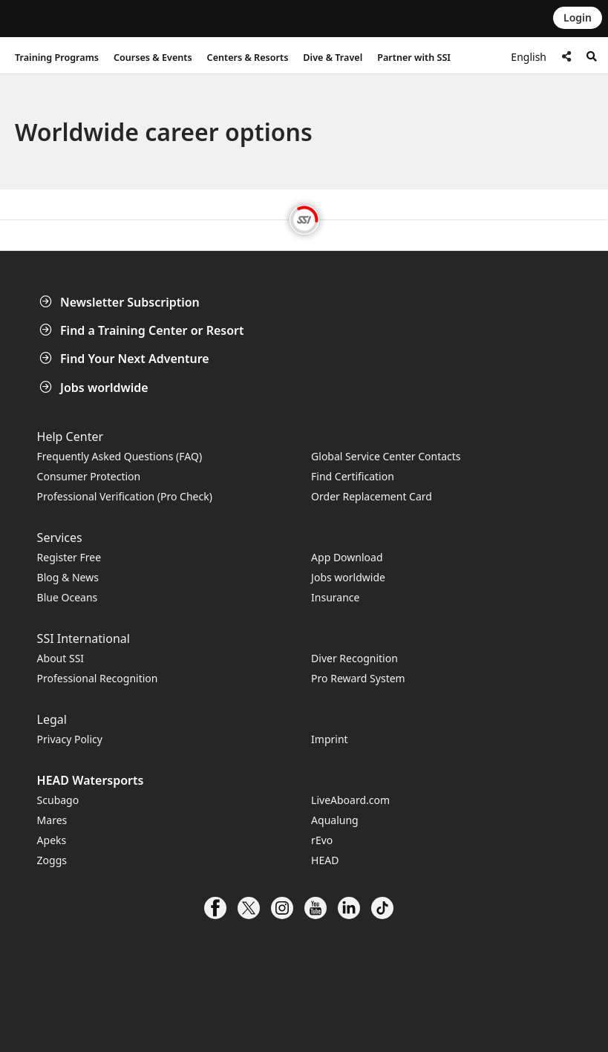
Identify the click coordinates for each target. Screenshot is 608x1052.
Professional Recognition (97, 678)
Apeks (52, 840)
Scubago (58, 800)
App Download (346, 557)
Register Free (69, 557)
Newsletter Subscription (121, 302)
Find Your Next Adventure (125, 358)
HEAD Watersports (90, 780)
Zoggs (52, 860)
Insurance (335, 597)
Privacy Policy (69, 739)
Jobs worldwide (95, 387)
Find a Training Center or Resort (143, 330)
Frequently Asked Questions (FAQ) (120, 456)
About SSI (61, 658)
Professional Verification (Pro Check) (124, 496)
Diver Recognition (354, 658)
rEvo (322, 840)
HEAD (325, 860)
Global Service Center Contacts (385, 456)
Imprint (329, 739)
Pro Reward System (358, 678)
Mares (52, 820)
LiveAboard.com (350, 800)
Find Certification (352, 476)
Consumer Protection (89, 476)
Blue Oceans (67, 597)
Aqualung (335, 820)
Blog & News (68, 577)
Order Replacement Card (371, 496)
